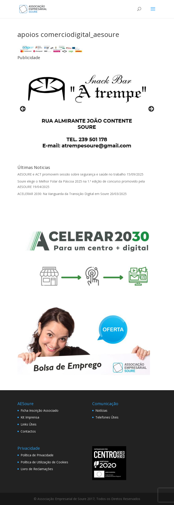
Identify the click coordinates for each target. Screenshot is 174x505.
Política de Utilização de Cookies (44, 462)
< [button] (23, 109)
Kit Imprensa (30, 417)
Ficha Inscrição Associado (39, 410)
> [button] (150, 109)
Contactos (28, 431)
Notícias (101, 410)
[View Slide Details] (87, 110)
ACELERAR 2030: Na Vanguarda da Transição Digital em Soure (63, 194)
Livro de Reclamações (37, 469)
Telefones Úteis (106, 417)
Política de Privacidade (37, 455)
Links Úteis (28, 424)
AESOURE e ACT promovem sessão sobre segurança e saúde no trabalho (71, 174)
